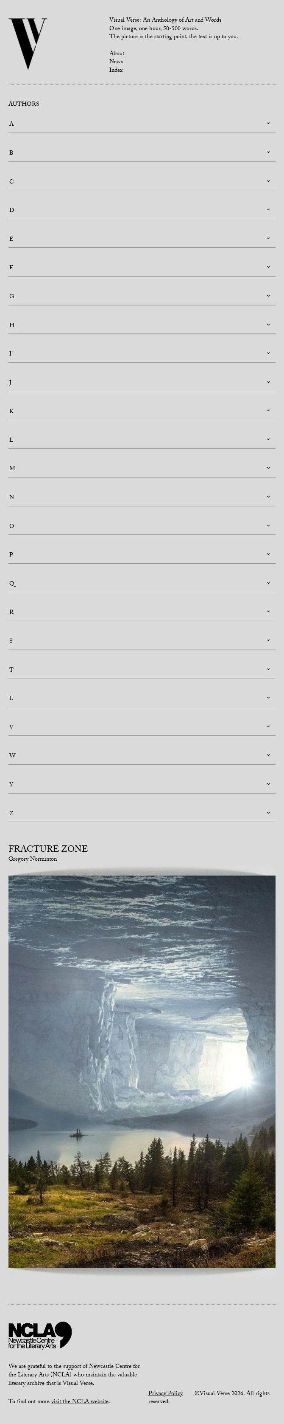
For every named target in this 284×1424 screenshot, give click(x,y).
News (116, 62)
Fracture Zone (48, 850)
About (116, 54)
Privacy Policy (165, 1394)
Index (116, 71)
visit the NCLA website (80, 1402)
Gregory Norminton (32, 860)
